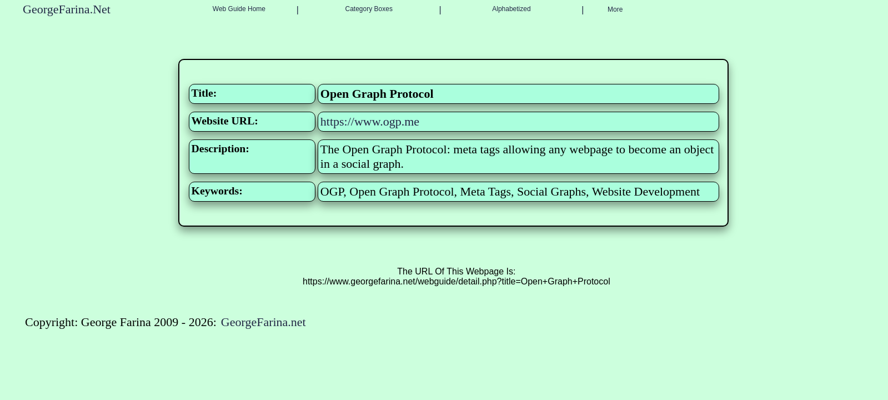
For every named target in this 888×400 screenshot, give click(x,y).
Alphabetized (511, 9)
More (615, 9)
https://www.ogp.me (369, 121)
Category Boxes (369, 9)
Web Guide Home (239, 9)
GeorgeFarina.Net (67, 9)
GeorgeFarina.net (263, 322)
